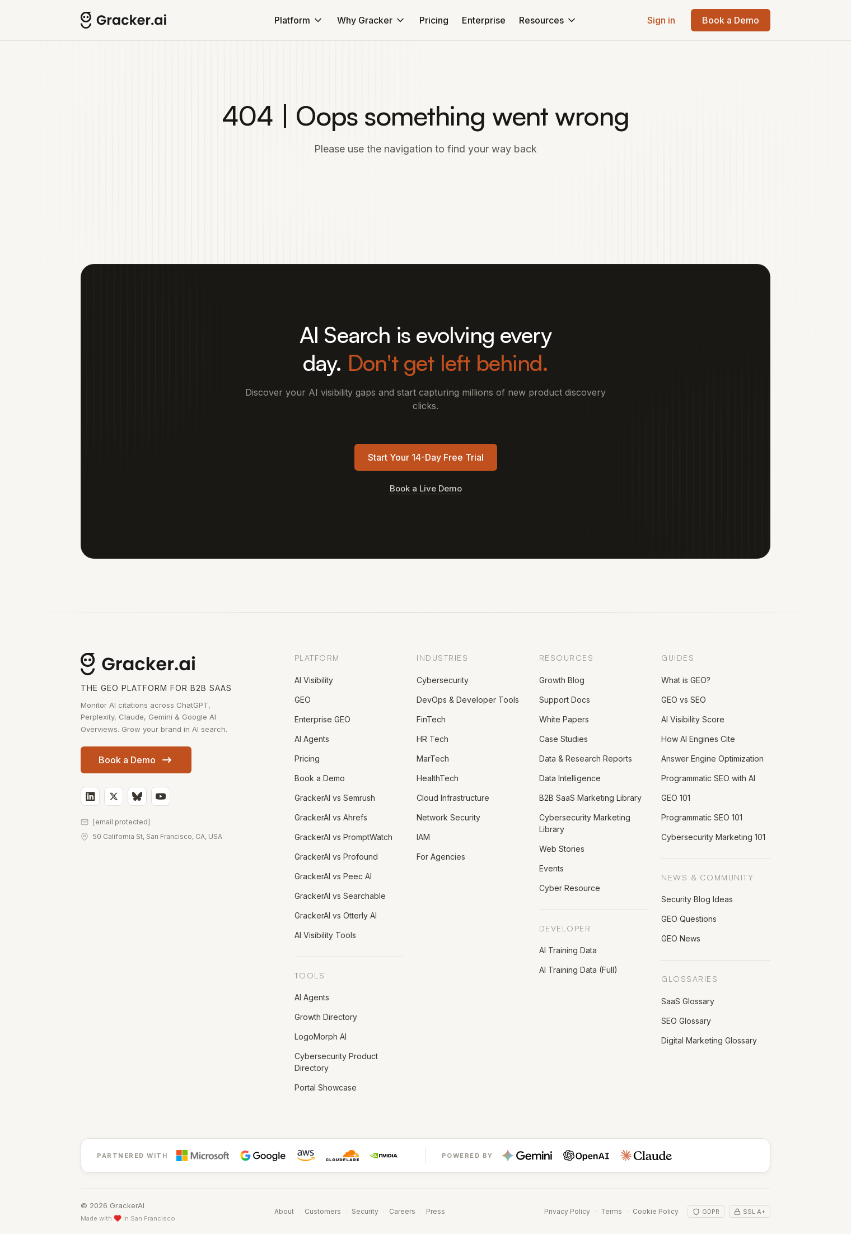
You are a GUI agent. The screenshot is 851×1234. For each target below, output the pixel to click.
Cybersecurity (443, 680)
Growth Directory (325, 1017)
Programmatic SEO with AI (708, 778)
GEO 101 (675, 797)
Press (435, 1211)
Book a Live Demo (426, 488)
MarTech (433, 758)
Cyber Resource (569, 888)
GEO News (680, 938)
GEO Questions (689, 919)
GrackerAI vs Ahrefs (330, 817)
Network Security (448, 817)
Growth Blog (562, 680)
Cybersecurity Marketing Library (584, 823)
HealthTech (438, 778)
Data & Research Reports (585, 758)
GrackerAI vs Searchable (340, 896)
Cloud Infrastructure (453, 797)
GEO (302, 699)
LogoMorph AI (320, 1036)
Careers (402, 1211)
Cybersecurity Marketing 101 (713, 837)
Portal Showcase (325, 1087)
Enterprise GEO (322, 719)
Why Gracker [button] (371, 20)
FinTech (431, 719)
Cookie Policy (656, 1211)
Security (365, 1211)
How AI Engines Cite (698, 739)
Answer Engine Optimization (712, 758)
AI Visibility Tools (325, 935)
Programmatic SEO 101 (701, 817)
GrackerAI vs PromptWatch (343, 837)
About (284, 1211)
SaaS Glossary (687, 1001)
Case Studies (563, 739)
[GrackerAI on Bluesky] (137, 796)
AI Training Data (568, 950)
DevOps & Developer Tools (468, 699)
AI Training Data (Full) (578, 970)
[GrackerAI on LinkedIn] (90, 796)
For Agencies (441, 856)
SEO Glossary (686, 1021)
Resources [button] (548, 20)
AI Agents (311, 739)
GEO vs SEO (683, 699)
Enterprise (484, 20)
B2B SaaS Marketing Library (590, 797)
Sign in (661, 20)
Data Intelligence (570, 778)
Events (551, 868)
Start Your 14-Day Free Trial (426, 457)
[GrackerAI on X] (113, 796)
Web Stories (562, 848)
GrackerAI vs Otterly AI (335, 915)
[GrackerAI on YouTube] (160, 796)
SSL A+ (749, 1212)
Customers (323, 1211)
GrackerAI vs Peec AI (333, 876)
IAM (423, 837)
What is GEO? (685, 680)
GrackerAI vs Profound (336, 856)
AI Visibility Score (692, 719)
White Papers (564, 719)
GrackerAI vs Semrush (334, 797)
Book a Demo (730, 20)
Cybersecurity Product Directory (336, 1062)
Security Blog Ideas (697, 899)
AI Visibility (313, 680)
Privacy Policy (567, 1211)
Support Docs (564, 699)
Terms (611, 1211)
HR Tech (432, 739)
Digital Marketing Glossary (709, 1040)
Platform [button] (299, 20)
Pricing (433, 20)
